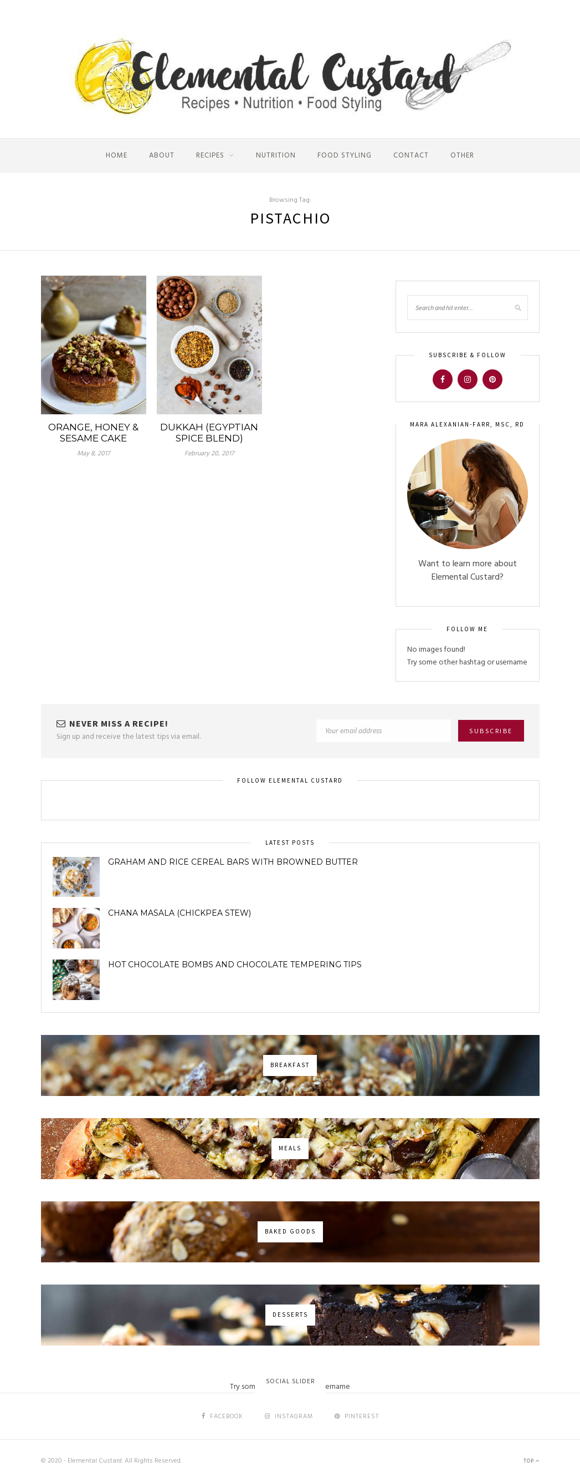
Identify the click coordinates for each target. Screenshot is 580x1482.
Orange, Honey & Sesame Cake (93, 433)
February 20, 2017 (209, 453)
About (161, 155)
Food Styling (344, 155)
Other (462, 155)
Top (531, 1460)
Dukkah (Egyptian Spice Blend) (209, 433)
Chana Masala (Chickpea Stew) (179, 913)
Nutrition (276, 155)
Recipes (210, 155)
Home (116, 155)
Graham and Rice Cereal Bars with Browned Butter (233, 862)
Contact (411, 155)
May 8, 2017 (93, 453)
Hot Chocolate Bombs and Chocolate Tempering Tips (235, 965)
